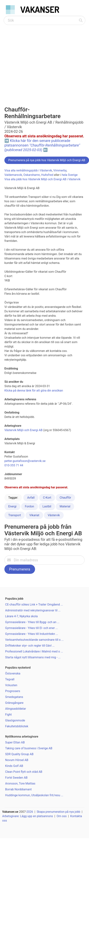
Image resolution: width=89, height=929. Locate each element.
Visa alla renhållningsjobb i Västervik (28, 170)
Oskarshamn (31, 175)
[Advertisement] (34, 61)
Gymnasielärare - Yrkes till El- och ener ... (31, 628)
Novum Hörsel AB (16, 760)
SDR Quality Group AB (19, 754)
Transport (14, 515)
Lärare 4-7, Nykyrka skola (21, 616)
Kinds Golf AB (14, 766)
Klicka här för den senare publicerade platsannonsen (42, 145)
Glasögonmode (15, 720)
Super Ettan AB (15, 742)
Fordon (29, 506)
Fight (8, 714)
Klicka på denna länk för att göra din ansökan (33, 390)
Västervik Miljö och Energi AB (23, 430)
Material (65, 506)
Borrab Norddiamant (18, 789)
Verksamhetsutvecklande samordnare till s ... (34, 639)
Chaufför (65, 497)
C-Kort (47, 497)
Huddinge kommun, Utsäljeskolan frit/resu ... (34, 795)
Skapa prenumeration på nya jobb (58, 811)
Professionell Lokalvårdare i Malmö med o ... (34, 651)
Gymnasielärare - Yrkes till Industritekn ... (31, 634)
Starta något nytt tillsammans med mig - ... (33, 657)
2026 (29, 811)
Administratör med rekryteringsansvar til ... (33, 610)
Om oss (62, 816)
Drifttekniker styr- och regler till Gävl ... (30, 645)
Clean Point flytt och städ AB (23, 771)
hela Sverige (69, 175)
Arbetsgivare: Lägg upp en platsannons (27, 816)
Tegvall (9, 679)
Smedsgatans (14, 697)
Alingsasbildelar (15, 708)
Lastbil (47, 506)
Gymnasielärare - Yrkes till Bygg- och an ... (32, 622)
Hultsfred (47, 175)
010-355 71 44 (13, 465)
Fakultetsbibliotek (16, 726)
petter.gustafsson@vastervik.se (25, 461)
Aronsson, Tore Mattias (20, 783)
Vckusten (11, 685)
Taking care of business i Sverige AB (28, 748)
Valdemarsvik (13, 175)
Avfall (30, 497)
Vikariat (34, 515)
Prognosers (12, 691)
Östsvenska (12, 673)
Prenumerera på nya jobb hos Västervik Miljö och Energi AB (46, 160)
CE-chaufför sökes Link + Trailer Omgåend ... (34, 604)
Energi (12, 506)
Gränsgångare (14, 703)
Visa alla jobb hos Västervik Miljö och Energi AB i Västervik (42, 179)
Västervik (54, 515)
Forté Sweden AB (16, 777)
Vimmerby (60, 170)
